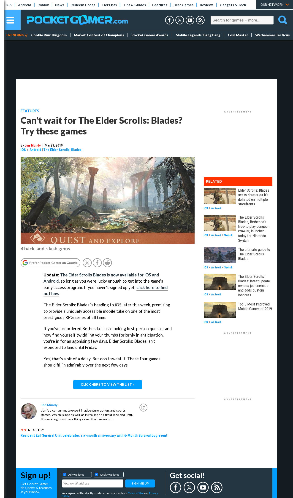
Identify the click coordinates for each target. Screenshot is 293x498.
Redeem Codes (83, 5)
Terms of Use (136, 493)
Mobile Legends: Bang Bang (198, 35)
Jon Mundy (32, 145)
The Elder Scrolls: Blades (62, 150)
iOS (9, 5)
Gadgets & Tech (233, 5)
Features (159, 5)
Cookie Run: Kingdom (49, 35)
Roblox (43, 5)
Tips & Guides (134, 5)
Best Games (183, 5)
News (59, 5)
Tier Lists (109, 5)
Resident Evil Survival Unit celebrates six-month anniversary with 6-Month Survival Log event (94, 435)
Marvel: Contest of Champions (99, 35)
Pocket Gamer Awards (149, 35)
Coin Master (238, 35)
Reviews (206, 5)
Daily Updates (76, 474)
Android (24, 5)
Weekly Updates (109, 474)
